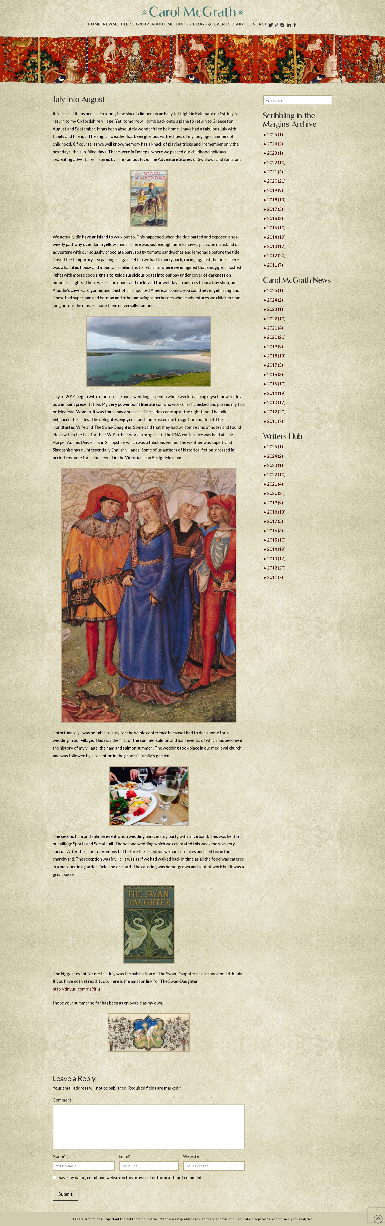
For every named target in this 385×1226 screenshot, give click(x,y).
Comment (63, 1100)
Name (59, 1156)
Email (125, 1156)
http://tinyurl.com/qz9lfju (76, 989)
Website (191, 1156)
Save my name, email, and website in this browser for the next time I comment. (131, 1177)
